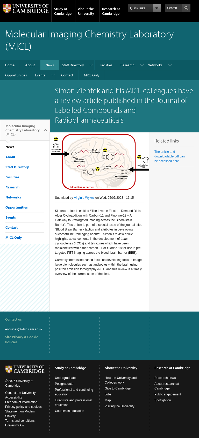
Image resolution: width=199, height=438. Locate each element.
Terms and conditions (19, 421)
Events (40, 75)
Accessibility (13, 397)
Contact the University (20, 393)
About (30, 65)
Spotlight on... (163, 400)
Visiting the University (119, 406)
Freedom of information (21, 402)
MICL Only (92, 75)
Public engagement (167, 394)
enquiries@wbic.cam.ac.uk (23, 329)
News (50, 65)
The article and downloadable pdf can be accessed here (169, 156)
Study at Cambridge (63, 11)
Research (127, 65)
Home (10, 65)
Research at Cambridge (111, 11)
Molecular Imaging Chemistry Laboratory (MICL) (22, 132)
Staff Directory (73, 65)
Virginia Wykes (84, 198)
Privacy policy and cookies (23, 407)
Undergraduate (65, 378)
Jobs (108, 394)
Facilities (106, 65)
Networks (155, 65)
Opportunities (16, 75)
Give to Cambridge (118, 388)
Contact (67, 75)
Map (108, 400)
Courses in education (69, 411)
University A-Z (15, 425)
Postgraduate (64, 384)
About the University (86, 11)
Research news (165, 378)
